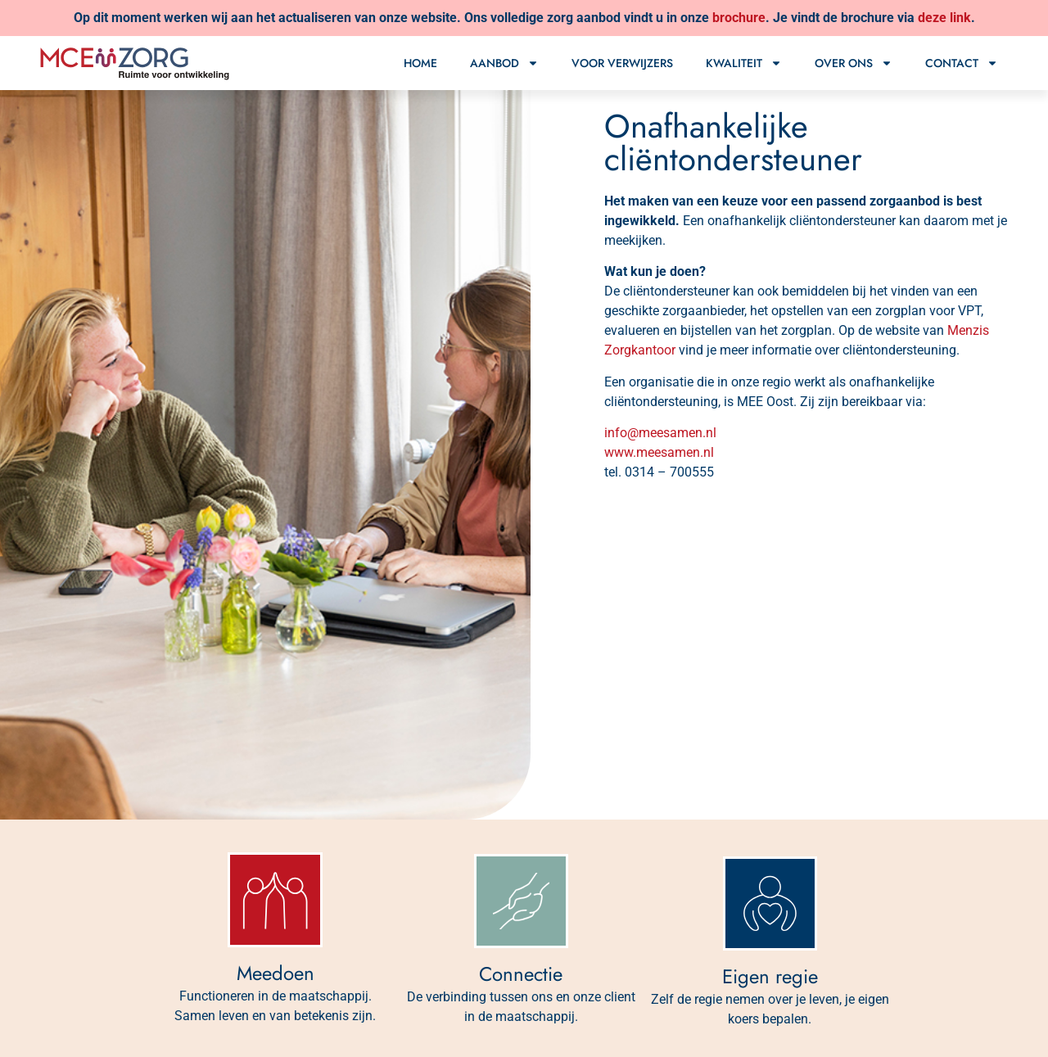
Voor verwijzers (622, 63)
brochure (739, 17)
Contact (961, 63)
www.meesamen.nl (659, 452)
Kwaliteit (744, 63)
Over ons (853, 63)
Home (420, 63)
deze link (944, 17)
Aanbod (504, 63)
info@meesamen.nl (660, 432)
